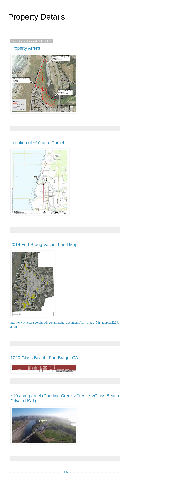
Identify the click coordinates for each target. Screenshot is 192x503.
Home (65, 471)
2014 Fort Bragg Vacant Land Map (44, 244)
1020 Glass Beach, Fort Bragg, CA (44, 357)
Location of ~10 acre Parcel (37, 142)
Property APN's (25, 48)
